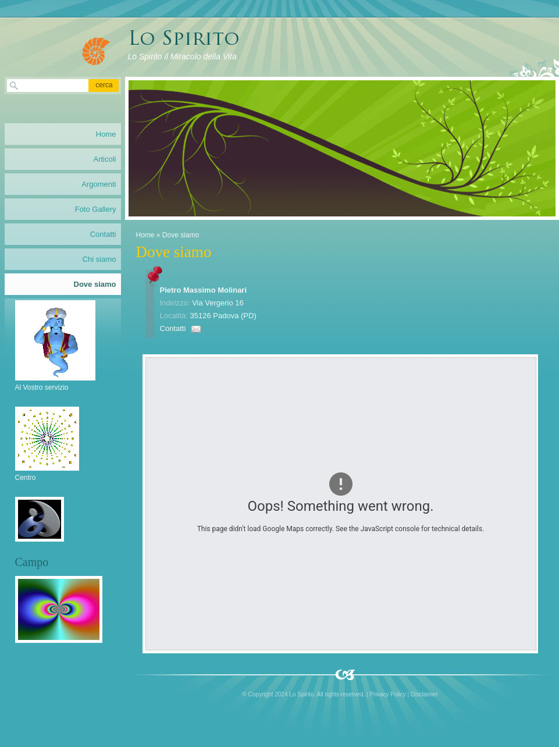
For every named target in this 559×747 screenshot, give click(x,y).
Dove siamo (95, 284)
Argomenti (98, 184)
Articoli (104, 159)
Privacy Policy (387, 694)
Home (145, 235)
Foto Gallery (95, 209)
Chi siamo (99, 259)
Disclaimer (424, 694)
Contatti (173, 328)
